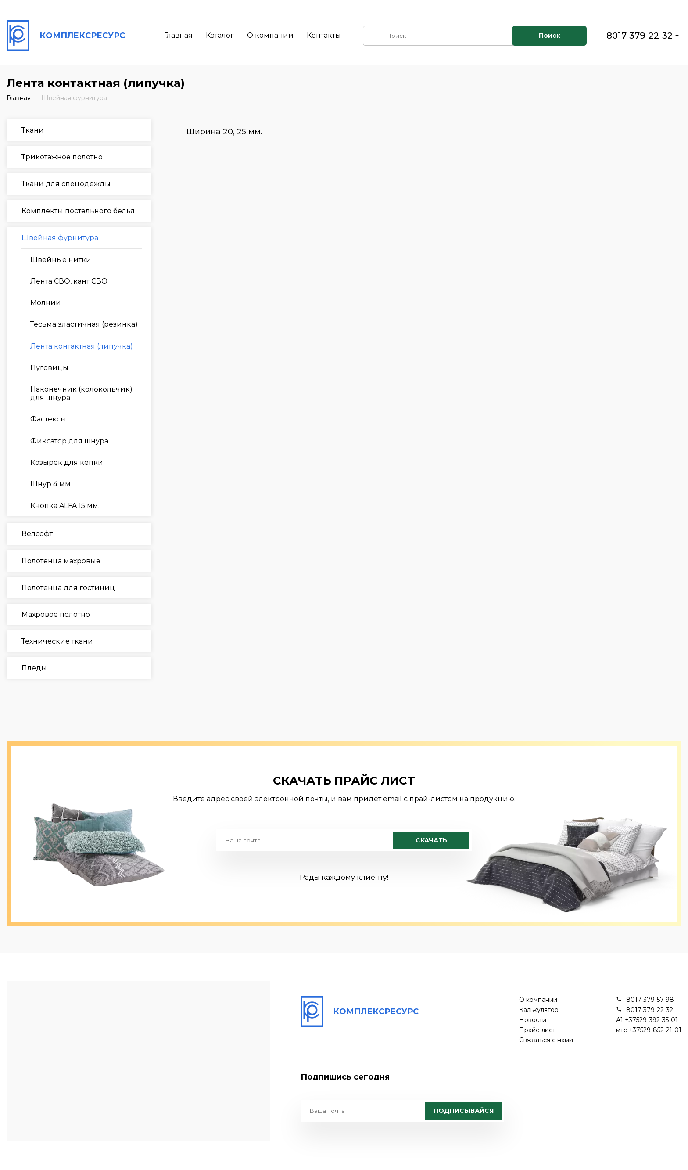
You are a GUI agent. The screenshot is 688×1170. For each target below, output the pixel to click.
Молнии (45, 303)
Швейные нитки (60, 260)
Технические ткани (57, 641)
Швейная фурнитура (74, 98)
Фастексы (48, 419)
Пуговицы (49, 368)
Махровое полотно (56, 614)
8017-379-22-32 (639, 35)
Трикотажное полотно (62, 157)
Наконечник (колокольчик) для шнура (81, 393)
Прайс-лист (537, 1030)
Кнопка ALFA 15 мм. (65, 505)
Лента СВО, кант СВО (69, 281)
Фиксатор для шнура (69, 441)
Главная (178, 35)
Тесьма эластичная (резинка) (84, 324)
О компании (270, 35)
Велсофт (37, 533)
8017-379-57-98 (650, 1000)
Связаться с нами (546, 1040)
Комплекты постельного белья (78, 211)
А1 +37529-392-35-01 (647, 1020)
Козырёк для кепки (66, 462)
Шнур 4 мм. (51, 484)
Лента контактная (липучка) (81, 346)
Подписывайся (464, 1111)
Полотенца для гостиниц (68, 587)
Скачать (431, 840)
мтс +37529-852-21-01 (648, 1030)
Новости (532, 1020)
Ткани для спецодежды (66, 184)
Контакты (324, 35)
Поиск (549, 36)
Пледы (34, 668)
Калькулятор (539, 1010)
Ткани (33, 130)
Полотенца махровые (61, 561)
